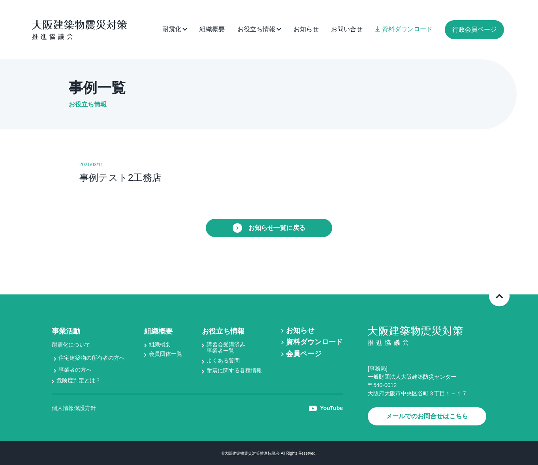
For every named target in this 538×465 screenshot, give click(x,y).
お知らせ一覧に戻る (269, 228)
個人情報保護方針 (74, 408)
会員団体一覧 (165, 354)
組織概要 (212, 29)
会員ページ (304, 354)
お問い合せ (347, 29)
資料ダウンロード (404, 29)
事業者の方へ (75, 369)
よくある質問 (223, 360)
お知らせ (306, 29)
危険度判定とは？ (78, 380)
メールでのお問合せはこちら (427, 416)
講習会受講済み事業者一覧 (226, 347)
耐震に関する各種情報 (234, 370)
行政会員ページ (474, 29)
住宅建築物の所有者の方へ (91, 358)
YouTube (326, 408)
